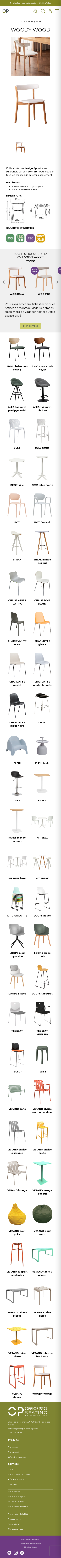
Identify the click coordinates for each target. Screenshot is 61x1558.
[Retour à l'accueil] (5, 11)
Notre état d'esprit (16, 1496)
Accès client (13, 1524)
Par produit (13, 1452)
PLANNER (16, 1479)
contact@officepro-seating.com (23, 1428)
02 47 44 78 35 (15, 1432)
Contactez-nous (15, 1529)
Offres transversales (17, 1457)
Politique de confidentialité (31, 1543)
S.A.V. (10, 1469)
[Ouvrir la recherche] (43, 11)
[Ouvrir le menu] (57, 11)
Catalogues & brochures (19, 1474)
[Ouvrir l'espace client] (50, 11)
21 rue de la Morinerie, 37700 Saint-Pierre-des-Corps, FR (29, 1423)
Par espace (13, 1447)
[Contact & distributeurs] (35, 11)
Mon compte (30, 325)
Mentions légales (30, 1547)
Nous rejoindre (14, 1519)
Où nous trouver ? (16, 1501)
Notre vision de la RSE (18, 1506)
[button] (4, 282)
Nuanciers (12, 1484)
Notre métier (14, 1491)
